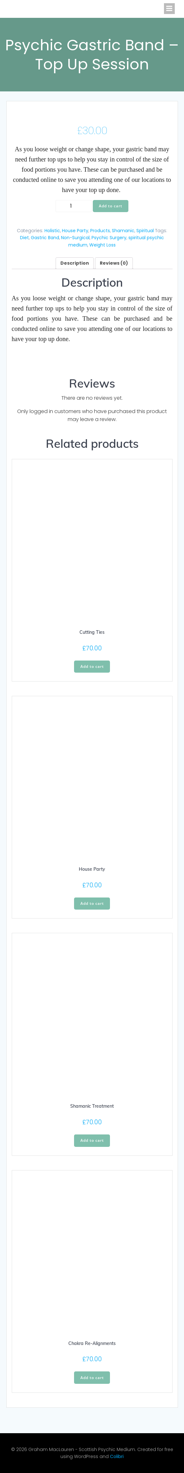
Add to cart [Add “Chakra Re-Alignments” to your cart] (92, 1377)
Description (74, 263)
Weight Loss (102, 245)
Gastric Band (45, 237)
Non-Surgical (75, 237)
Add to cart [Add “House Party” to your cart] (92, 903)
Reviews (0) (114, 263)
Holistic (52, 230)
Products (100, 230)
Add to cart (110, 206)
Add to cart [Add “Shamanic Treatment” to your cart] (92, 1140)
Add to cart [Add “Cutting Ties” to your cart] (92, 666)
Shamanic (123, 230)
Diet (24, 237)
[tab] (75, 263)
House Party (75, 230)
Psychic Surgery (109, 237)
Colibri (117, 1456)
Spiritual (145, 230)
